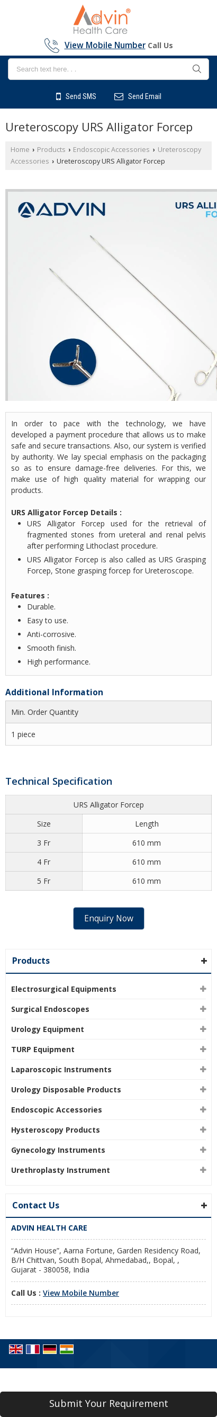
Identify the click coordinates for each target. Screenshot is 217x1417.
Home (20, 149)
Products (51, 149)
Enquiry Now (108, 918)
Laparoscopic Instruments (61, 1069)
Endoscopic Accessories (111, 149)
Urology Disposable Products (66, 1089)
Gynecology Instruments (58, 1150)
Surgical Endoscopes (50, 1009)
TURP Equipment (43, 1049)
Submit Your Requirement (108, 1403)
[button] (105, 45)
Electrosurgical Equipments (63, 989)
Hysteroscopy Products (55, 1130)
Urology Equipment (47, 1029)
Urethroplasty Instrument (60, 1170)
